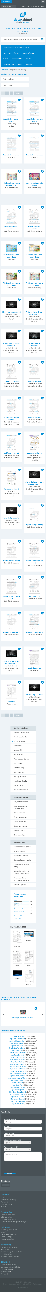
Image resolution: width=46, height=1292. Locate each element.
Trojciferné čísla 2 (34, 381)
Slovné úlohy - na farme (34, 155)
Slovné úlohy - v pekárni (11, 155)
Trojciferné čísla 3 (34, 417)
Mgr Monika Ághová (17, 1090)
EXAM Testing (6, 1237)
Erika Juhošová (17, 1083)
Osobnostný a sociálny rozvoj (21, 866)
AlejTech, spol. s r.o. (37, 1284)
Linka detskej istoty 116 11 (10, 1267)
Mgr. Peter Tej (17, 1085)
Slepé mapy (18, 746)
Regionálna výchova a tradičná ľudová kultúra (21, 872)
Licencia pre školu (11, 53)
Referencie (17, 59)
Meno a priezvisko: (10, 1119)
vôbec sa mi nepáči (19, 911)
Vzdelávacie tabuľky (20, 737)
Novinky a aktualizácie (21, 732)
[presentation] (21, 1166)
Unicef (3, 1232)
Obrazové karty (19, 768)
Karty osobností (19, 772)
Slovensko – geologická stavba (11, 1252)
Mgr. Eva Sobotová (17, 1071)
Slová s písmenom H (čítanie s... (23, 1017)
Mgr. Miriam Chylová (18, 1087)
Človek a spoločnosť (21, 817)
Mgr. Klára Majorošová (17, 1076)
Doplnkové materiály (21, 790)
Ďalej (18, 93)
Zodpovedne (5, 1271)
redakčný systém (21, 1284)
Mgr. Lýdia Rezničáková (18, 1073)
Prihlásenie (6, 1)
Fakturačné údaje (7, 1204)
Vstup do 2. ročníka (11, 381)
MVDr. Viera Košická (18, 1101)
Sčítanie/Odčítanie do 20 (11, 632)
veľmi (15, 900)
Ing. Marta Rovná (17, 1043)
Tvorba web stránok (9, 1284)
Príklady (4, 1274)
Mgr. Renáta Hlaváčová (18, 1066)
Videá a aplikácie (19, 741)
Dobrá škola (28, 53)
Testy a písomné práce (21, 759)
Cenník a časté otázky (12, 64)
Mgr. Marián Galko (17, 1046)
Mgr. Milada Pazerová (17, 1059)
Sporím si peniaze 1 (34, 453)
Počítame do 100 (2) (11, 453)
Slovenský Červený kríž (9, 1230)
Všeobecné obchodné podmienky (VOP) (14, 1222)
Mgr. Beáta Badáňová (17, 1064)
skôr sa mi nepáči (18, 909)
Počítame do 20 (34, 596)
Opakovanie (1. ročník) (34, 525)
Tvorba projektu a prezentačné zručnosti (21, 879)
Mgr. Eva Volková (17, 1103)
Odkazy (29, 59)
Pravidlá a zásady (7, 1254)
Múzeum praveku (7, 1239)
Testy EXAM (18, 763)
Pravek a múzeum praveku (10, 1256)
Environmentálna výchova (22, 847)
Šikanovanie (5, 1249)
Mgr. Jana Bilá (17, 1050)
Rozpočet (11, 702)
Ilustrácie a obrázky (20, 781)
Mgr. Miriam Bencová (17, 1099)
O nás (5, 59)
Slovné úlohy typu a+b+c (12, 518)
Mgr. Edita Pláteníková (17, 1039)
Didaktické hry (18, 750)
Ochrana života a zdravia (22, 860)
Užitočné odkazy (6, 1217)
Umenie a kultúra (19, 830)
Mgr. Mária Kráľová (17, 1062)
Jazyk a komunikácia (21, 802)
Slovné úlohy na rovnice (34, 695)
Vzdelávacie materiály (8, 1199)
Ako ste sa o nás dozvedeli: (13, 1140)
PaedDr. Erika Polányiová (17, 1053)
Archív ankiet (17, 919)
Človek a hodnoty (20, 822)
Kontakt (29, 64)
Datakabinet (4, 70)
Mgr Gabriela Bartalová (17, 1094)
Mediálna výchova (20, 851)
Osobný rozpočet (34, 668)
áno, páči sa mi (18, 903)
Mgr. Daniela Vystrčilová (17, 1041)
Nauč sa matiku (6, 1269)
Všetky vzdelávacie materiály (16, 48)
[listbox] (15, 79)
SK (43, 1)
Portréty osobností (20, 776)
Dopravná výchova (20, 885)
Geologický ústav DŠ (8, 1234)
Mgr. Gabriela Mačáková (17, 1092)
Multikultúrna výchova (21, 856)
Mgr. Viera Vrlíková (17, 1057)
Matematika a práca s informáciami (20, 807)
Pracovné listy (18, 754)
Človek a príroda (19, 813)
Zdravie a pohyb (19, 835)
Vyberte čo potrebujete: (11, 1147)
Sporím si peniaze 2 (11, 489)
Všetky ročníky (8, 85)
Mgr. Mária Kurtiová (17, 1097)
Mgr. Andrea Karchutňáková (17, 1078)
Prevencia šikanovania (8, 1265)
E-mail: (6, 1126)
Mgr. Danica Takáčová (17, 1069)
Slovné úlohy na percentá (11, 312)
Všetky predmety (8, 79)
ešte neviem (17, 906)
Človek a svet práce (20, 826)
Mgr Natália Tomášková (17, 1048)
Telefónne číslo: (9, 1133)
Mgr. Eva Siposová (17, 1036)
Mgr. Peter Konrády (17, 1080)
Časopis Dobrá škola (8, 1215)
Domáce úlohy (19, 785)
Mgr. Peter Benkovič (17, 1055)
